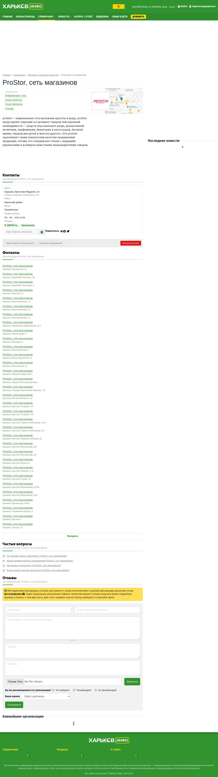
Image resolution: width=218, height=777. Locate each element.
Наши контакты (13, 100)
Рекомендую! (82, 690)
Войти (183, 6)
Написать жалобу (130, 243)
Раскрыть (72, 536)
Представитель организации (20, 243)
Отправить (14, 704)
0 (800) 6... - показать (19, 225)
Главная (7, 16)
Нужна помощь (25, 16)
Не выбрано (60, 690)
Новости (63, 16)
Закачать (132, 681)
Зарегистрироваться (202, 6)
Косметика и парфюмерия (73, 75)
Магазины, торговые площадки (43, 75)
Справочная (45, 16)
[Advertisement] (109, 47)
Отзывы (9, 108)
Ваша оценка (12, 696)
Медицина (102, 16)
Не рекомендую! (105, 690)
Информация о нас (15, 96)
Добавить (138, 16)
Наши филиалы (13, 104)
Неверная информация (50, 243)
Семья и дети (119, 16)
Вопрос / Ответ (83, 16)
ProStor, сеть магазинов (18, 266)
